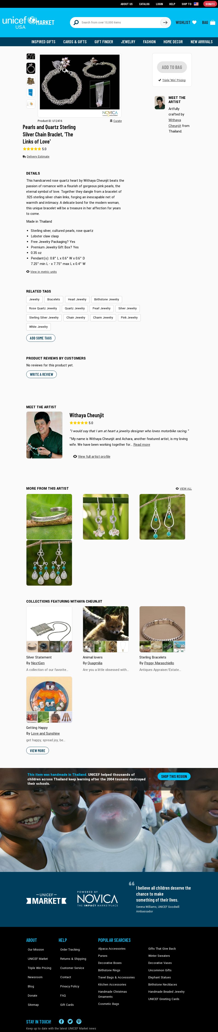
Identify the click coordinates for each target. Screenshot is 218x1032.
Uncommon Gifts (159, 965)
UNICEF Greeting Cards (162, 993)
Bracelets (52, 297)
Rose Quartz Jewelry (42, 305)
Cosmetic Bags (108, 993)
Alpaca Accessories (110, 944)
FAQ (61, 979)
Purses (102, 951)
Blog (29, 972)
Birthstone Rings (109, 965)
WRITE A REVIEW (41, 370)
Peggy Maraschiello (158, 658)
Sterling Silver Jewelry (43, 314)
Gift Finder (106, 39)
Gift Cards (65, 986)
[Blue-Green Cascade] (162, 512)
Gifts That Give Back (161, 944)
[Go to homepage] (29, 21)
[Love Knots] (106, 512)
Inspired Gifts (46, 39)
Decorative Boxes (109, 958)
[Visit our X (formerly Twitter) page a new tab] (70, 1008)
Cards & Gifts (77, 39)
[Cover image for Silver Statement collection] (49, 624)
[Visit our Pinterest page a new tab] (79, 1008)
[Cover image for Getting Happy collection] (49, 695)
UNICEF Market (35, 951)
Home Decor (174, 39)
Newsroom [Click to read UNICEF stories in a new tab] (33, 965)
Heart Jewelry (74, 297)
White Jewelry (37, 323)
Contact (64, 965)
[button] (30, 54)
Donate (30, 979)
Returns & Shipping (71, 951)
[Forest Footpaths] (49, 512)
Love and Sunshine (45, 728)
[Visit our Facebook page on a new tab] (61, 1008)
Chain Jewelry (73, 314)
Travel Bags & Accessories (115, 972)
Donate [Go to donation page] (210, 4)
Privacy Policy (67, 972)
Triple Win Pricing (37, 958)
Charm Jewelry (99, 314)
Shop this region (174, 771)
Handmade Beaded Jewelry (165, 986)
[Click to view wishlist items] (186, 21)
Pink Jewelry (124, 314)
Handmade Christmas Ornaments (119, 986)
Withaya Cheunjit (86, 411)
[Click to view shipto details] (191, 3)
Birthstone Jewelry (102, 297)
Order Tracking (68, 944)
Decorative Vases (159, 958)
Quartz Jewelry (72, 305)
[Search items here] (115, 21)
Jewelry (130, 39)
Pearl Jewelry (98, 305)
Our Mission (34, 944)
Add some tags (40, 334)
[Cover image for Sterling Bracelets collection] (162, 624)
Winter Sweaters (158, 951)
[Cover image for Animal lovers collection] (106, 624)
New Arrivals (202, 39)
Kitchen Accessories (111, 979)
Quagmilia (95, 658)
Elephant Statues (159, 972)
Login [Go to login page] (159, 4)
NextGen (37, 658)
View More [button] (37, 746)
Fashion (151, 39)
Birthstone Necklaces (161, 979)
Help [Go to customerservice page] (173, 4)
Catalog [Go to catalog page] (145, 4)
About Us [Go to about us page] (127, 4)
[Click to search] (165, 21)
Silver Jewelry (122, 305)
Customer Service (70, 958)
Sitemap (31, 986)
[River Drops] (49, 558)
